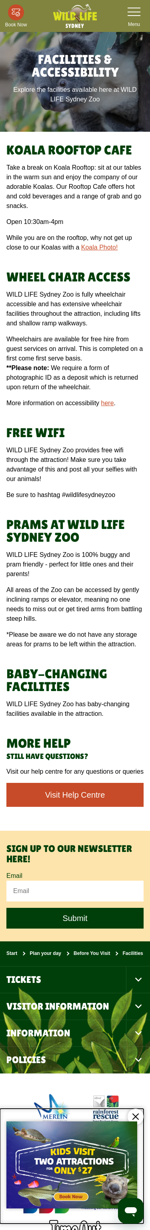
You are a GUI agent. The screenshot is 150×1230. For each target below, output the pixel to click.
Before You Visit (92, 953)
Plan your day (45, 953)
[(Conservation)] (105, 1108)
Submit (74, 918)
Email (14, 875)
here (107, 403)
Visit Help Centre (75, 794)
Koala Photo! (99, 247)
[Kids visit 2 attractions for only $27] (71, 1166)
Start (11, 953)
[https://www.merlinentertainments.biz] (53, 1108)
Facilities (132, 953)
